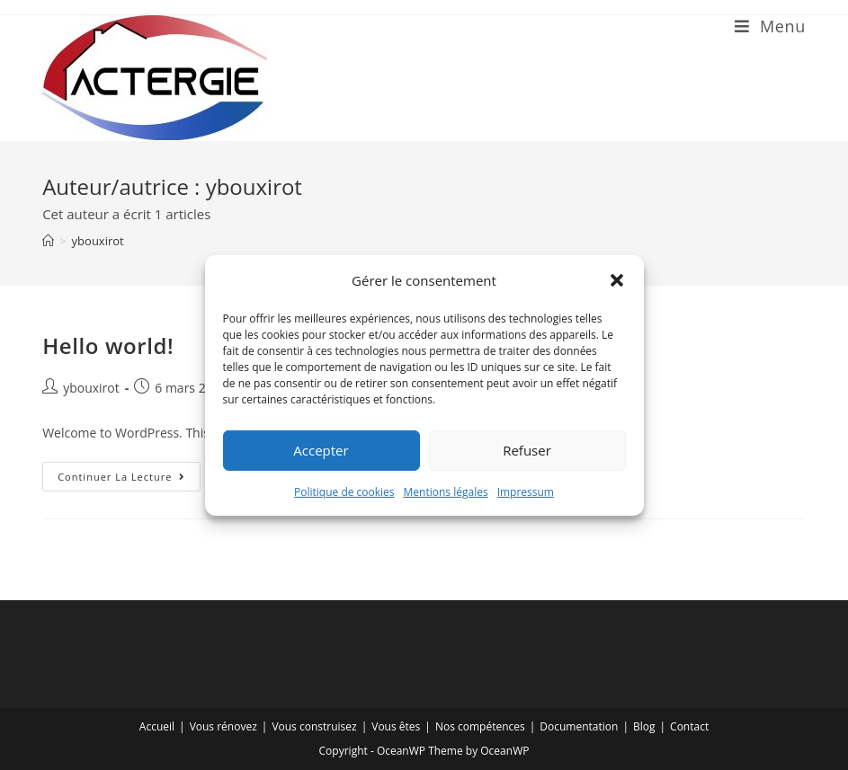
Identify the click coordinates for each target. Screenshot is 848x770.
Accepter (320, 450)
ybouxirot (98, 241)
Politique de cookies (344, 491)
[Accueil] (48, 241)
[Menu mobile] (770, 26)
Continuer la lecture (129, 479)
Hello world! (108, 345)
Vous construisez (314, 726)
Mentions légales (446, 491)
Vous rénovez (223, 726)
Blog (644, 726)
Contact (689, 726)
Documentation (579, 726)
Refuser (527, 450)
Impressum (525, 491)
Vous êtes (395, 726)
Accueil (156, 726)
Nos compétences (480, 726)
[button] (617, 280)
